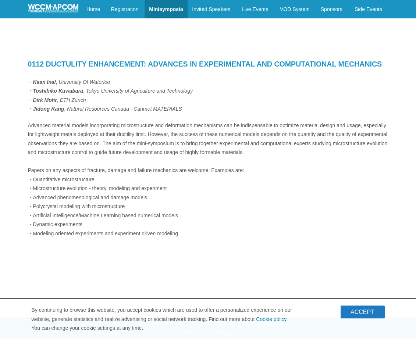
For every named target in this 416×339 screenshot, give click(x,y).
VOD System (295, 9)
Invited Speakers (211, 9)
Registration (125, 9)
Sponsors (331, 9)
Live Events (255, 9)
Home (93, 9)
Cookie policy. (272, 321)
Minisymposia (166, 9)
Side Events (368, 9)
